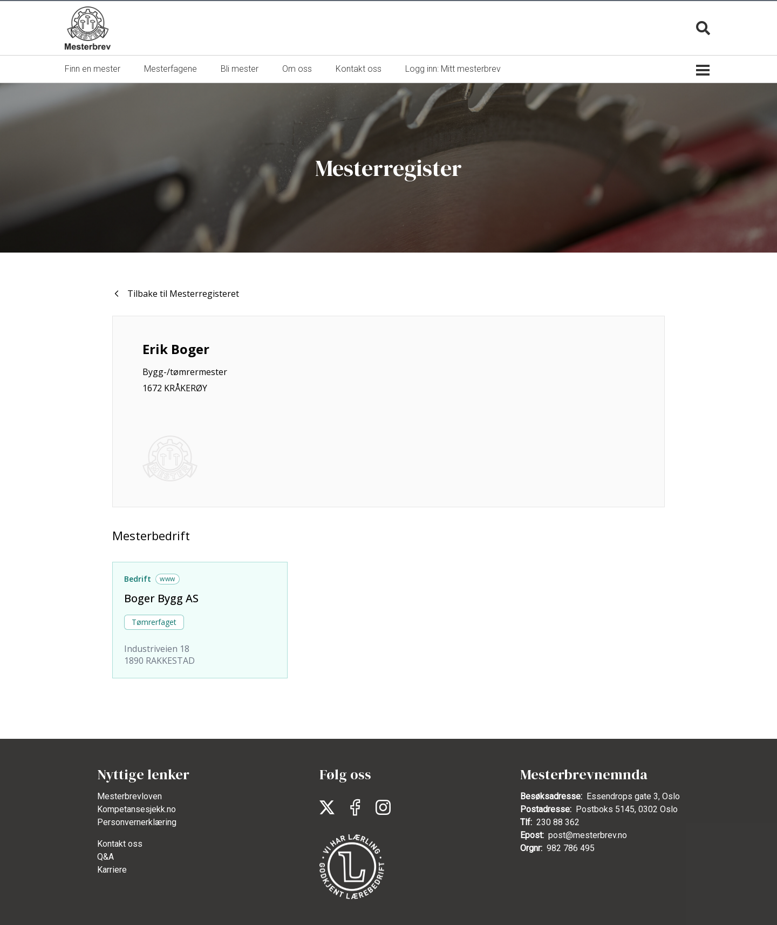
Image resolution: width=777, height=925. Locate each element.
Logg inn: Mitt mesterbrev (453, 69)
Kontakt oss (358, 69)
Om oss (297, 69)
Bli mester (239, 69)
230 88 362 (558, 822)
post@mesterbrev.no (587, 835)
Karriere (112, 870)
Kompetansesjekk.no (136, 809)
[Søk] (703, 28)
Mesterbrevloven (129, 796)
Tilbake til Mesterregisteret (175, 294)
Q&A (105, 857)
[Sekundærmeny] (702, 69)
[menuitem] (92, 69)
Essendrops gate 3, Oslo (633, 796)
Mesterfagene (170, 69)
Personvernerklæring (136, 822)
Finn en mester (92, 69)
